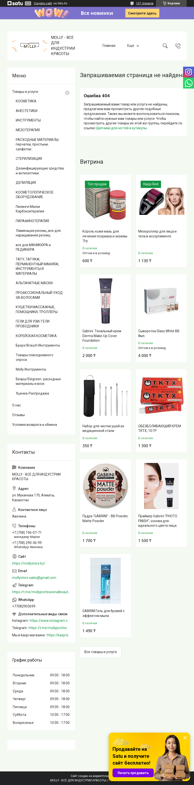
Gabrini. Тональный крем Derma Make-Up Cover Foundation (101, 335)
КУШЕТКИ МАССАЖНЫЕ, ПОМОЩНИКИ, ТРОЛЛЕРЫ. (37, 309)
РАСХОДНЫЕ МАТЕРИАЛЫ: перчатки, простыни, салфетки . (37, 144)
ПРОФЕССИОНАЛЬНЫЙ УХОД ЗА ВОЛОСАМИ (39, 295)
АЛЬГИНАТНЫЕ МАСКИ (34, 283)
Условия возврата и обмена (34, 425)
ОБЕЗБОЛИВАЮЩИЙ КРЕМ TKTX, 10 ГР (159, 428)
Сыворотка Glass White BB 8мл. (158, 333)
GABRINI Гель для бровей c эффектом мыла (103, 613)
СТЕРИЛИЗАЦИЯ (29, 159)
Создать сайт (43, 3)
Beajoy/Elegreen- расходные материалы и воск (38, 381)
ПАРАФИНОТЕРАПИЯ (32, 221)
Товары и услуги (25, 92)
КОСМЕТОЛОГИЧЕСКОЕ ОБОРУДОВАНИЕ (35, 194)
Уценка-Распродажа (32, 393)
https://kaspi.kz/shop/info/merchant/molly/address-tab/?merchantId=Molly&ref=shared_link (58, 635)
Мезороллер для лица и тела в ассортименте (157, 233)
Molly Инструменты (31, 369)
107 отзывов (145, 3)
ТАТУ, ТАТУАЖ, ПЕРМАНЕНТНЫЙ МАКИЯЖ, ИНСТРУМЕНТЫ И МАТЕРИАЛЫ (37, 266)
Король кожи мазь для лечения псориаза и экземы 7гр (104, 236)
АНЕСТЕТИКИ (26, 111)
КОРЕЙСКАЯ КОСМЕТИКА (36, 336)
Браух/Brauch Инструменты (38, 345)
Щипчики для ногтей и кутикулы (121, 128)
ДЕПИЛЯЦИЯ (26, 183)
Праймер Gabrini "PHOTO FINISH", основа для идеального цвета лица (157, 520)
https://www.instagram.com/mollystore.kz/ (50, 621)
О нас (16, 405)
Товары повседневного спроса (34, 357)
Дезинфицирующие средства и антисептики (40, 170)
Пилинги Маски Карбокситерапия (30, 209)
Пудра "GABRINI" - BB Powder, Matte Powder (105, 518)
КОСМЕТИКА (26, 101)
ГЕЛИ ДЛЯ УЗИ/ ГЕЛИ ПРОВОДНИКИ (32, 323)
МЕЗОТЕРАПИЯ (28, 130)
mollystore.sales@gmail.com (34, 578)
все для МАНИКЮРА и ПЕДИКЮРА (33, 247)
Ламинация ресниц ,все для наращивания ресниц (38, 233)
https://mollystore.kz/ (28, 563)
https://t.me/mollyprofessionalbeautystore (41, 592)
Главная (109, 46)
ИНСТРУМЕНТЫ (28, 120)
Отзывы (18, 415)
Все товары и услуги (100, 652)
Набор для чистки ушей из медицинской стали (103, 428)
